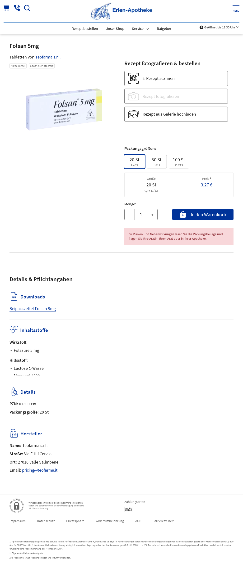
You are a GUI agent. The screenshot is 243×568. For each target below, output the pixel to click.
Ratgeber (164, 28)
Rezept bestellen (85, 28)
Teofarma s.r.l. (48, 57)
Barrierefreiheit (163, 521)
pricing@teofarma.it (39, 470)
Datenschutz (46, 521)
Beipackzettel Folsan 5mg (32, 308)
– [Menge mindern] (129, 214)
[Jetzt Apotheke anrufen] (17, 8)
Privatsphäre (75, 521)
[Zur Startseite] (121, 11)
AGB (138, 521)
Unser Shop (115, 28)
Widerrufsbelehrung (110, 521)
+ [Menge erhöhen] (152, 214)
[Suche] (27, 8)
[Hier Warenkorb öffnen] (6, 8)
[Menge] (141, 215)
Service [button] (138, 28)
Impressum (17, 521)
